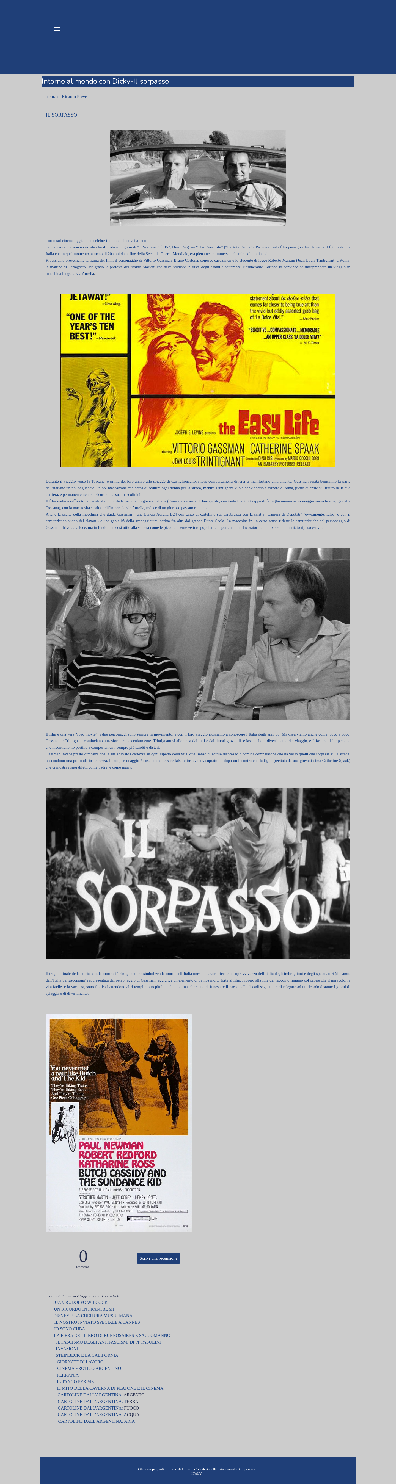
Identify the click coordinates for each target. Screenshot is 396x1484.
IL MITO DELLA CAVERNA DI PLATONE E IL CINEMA (110, 1388)
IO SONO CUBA (69, 1329)
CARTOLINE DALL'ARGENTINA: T (92, 1401)
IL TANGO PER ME (75, 1381)
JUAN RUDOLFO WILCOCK (80, 1302)
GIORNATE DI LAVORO (79, 1361)
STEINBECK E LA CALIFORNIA (87, 1355)
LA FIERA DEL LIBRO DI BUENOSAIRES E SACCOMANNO (112, 1335)
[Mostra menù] (57, 29)
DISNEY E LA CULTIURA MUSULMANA (93, 1315)
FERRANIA (68, 1375)
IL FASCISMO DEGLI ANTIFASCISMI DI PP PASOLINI (107, 1342)
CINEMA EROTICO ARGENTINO (87, 1368)
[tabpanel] (198, 96)
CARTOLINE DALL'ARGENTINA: (91, 1394)
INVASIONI (67, 1348)
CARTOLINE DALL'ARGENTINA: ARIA (96, 1421)
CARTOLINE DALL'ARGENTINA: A (92, 1414)
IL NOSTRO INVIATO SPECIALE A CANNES (96, 1322)
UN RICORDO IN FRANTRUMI (81, 1309)
